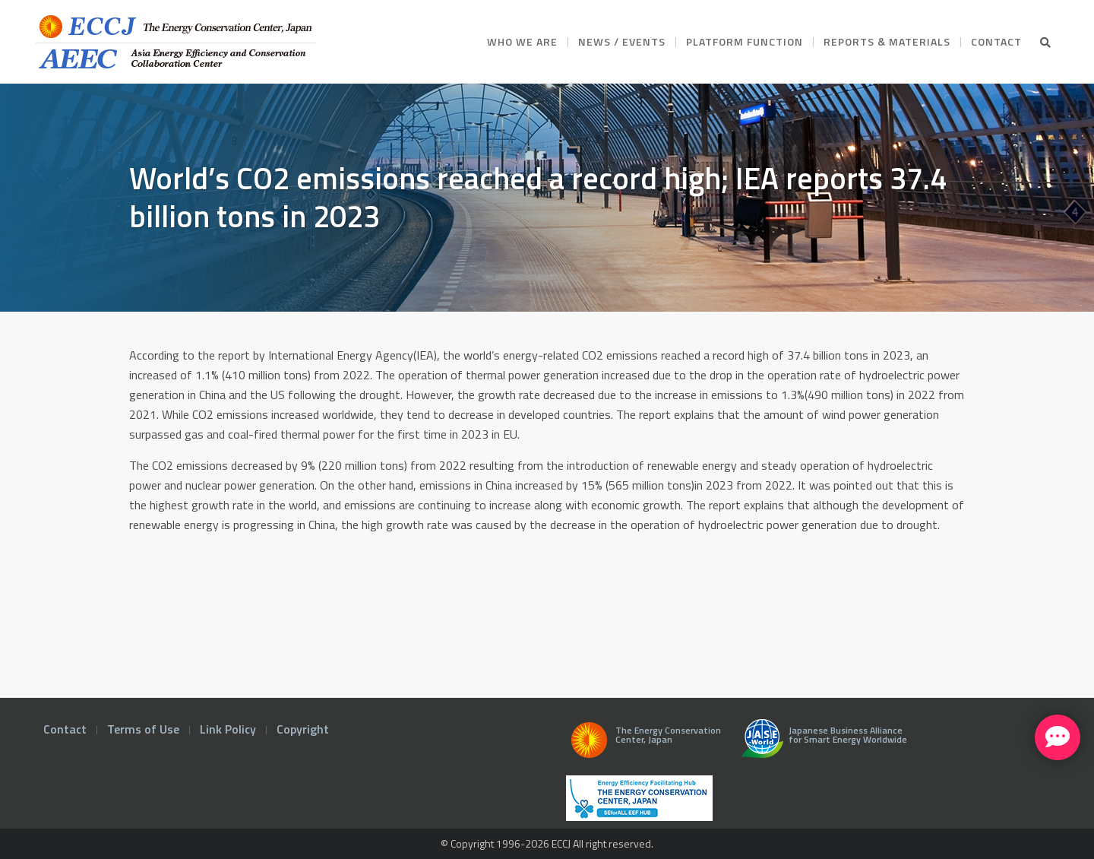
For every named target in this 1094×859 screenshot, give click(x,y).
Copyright (303, 729)
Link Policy (228, 729)
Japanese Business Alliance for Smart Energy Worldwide (821, 744)
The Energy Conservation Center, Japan (643, 744)
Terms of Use (143, 729)
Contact (65, 729)
